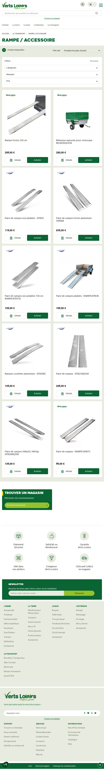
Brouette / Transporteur (14, 658)
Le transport (54, 25)
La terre (16, 25)
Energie (79, 610)
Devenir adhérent (11, 737)
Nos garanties (10, 741)
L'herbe (5, 25)
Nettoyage (80, 615)
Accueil (5, 34)
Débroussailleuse (11, 624)
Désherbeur (9, 642)
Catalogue (72, 740)
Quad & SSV (9, 676)
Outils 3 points (34, 622)
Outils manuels (58, 633)
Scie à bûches (58, 628)
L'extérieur (40, 25)
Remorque (8, 667)
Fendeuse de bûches (61, 624)
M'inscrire (79, 593)
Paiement (40, 750)
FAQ (70, 744)
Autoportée (9, 610)
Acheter (37, 160)
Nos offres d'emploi (76, 728)
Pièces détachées (43, 732)
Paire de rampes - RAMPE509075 (73, 451)
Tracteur (7, 637)
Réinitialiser (94, 61)
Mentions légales (42, 766)
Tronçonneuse (58, 619)
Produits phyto (34, 636)
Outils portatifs (10, 619)
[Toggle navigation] (101, 5)
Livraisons (40, 741)
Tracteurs (32, 618)
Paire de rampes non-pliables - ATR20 (24, 218)
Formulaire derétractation (74, 734)
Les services (41, 746)
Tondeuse (8, 615)
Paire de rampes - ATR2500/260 (72, 374)
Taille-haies (57, 615)
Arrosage (80, 619)
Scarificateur (9, 633)
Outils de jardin (34, 631)
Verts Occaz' (41, 728)
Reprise (39, 755)
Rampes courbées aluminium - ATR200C (25, 374)
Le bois (27, 25)
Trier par (56, 51)
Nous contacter (10, 732)
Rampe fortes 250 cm (16, 140)
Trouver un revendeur (13, 728)
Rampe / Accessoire (12, 671)
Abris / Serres (81, 624)
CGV (30, 766)
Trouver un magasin (52, 18)
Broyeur (55, 610)
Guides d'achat (42, 737)
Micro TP (32, 627)
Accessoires (9, 646)
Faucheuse (8, 628)
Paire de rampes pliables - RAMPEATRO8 (77, 296)
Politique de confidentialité (64, 766)
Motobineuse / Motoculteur (34, 612)
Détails (15, 160)
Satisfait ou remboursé (14, 746)
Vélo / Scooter (10, 662)
